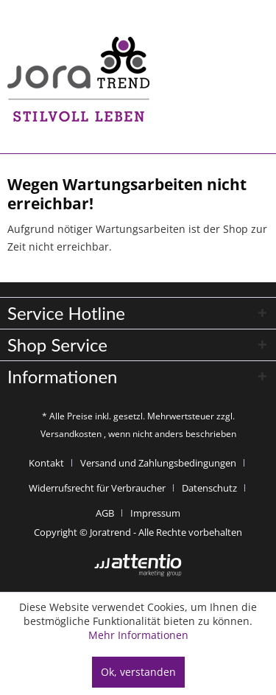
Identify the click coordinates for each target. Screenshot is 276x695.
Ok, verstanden (138, 672)
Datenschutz (209, 488)
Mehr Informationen (138, 635)
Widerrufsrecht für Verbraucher (97, 488)
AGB (105, 513)
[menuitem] (52, 462)
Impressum (155, 513)
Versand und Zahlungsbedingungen (158, 462)
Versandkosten (71, 433)
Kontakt (46, 462)
